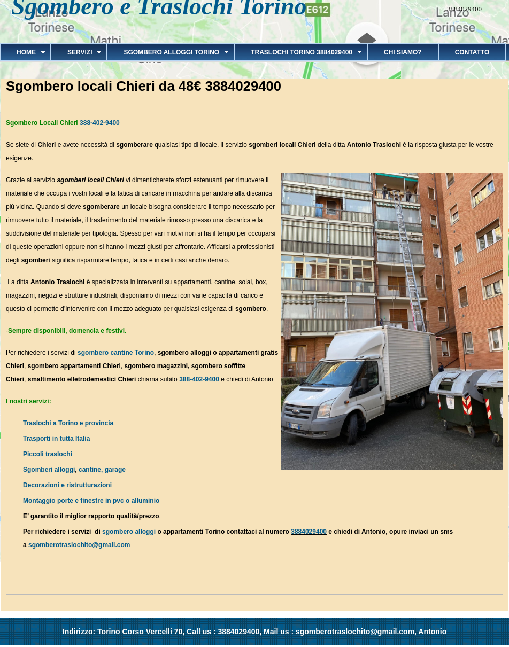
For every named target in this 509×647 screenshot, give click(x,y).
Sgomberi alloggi (49, 469)
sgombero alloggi (129, 531)
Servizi (76, 52)
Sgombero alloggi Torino (168, 52)
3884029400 (309, 531)
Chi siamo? (403, 52)
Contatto (472, 52)
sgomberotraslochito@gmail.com (79, 545)
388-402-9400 (100, 123)
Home (22, 52)
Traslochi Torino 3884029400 (298, 52)
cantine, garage (102, 469)
